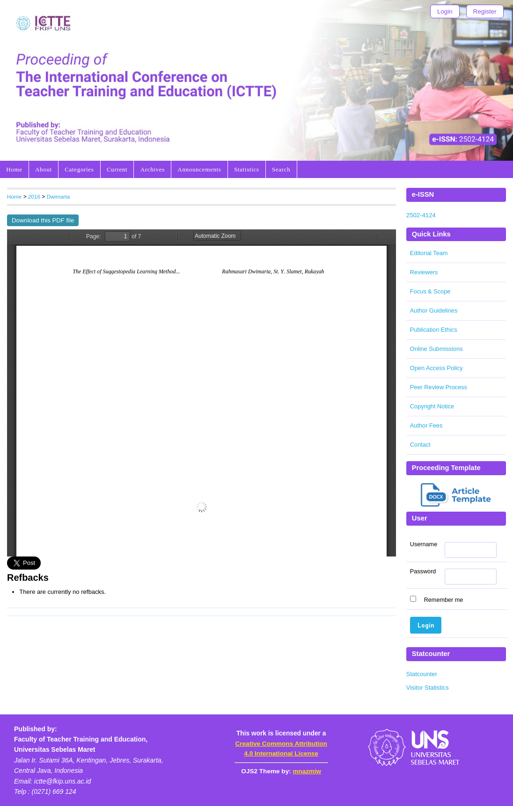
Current (117, 169)
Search (281, 169)
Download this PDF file (43, 220)
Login (445, 11)
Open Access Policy (436, 367)
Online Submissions (436, 348)
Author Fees (426, 425)
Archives (152, 169)
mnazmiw (307, 771)
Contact (420, 444)
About (43, 169)
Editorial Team (429, 253)
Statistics (246, 169)
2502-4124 (421, 215)
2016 (34, 196)
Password (423, 571)
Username (423, 544)
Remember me (443, 600)
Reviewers (424, 272)
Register (485, 11)
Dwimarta (58, 196)
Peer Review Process (438, 387)
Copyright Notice (432, 406)
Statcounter (421, 674)
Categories (79, 169)
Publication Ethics (433, 329)
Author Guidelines (433, 310)
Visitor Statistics (427, 687)
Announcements (199, 169)
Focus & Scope (430, 291)
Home (14, 169)
